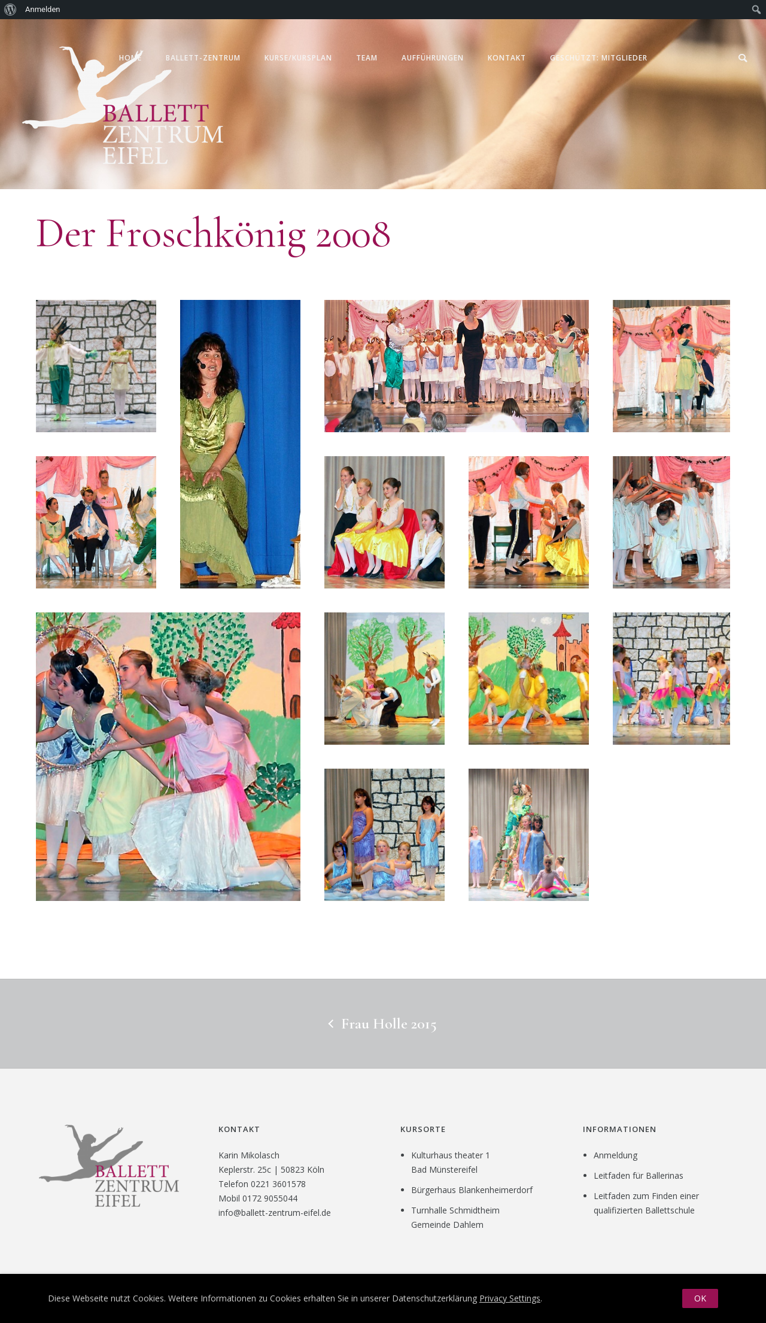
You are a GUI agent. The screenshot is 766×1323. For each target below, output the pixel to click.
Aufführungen (433, 58)
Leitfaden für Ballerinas (638, 1175)
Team (367, 58)
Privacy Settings (509, 1298)
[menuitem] (10, 9)
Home (130, 58)
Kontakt (507, 58)
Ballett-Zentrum (203, 58)
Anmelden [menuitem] (42, 9)
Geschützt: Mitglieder (599, 58)
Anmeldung (615, 1155)
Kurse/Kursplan (298, 58)
